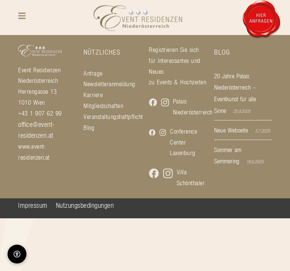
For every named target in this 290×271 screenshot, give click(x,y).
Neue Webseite (231, 130)
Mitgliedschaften (103, 105)
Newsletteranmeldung (109, 84)
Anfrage (93, 73)
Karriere (93, 94)
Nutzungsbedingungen (85, 205)
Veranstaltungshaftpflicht (112, 116)
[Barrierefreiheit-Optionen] (17, 254)
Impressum (33, 205)
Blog (88, 127)
